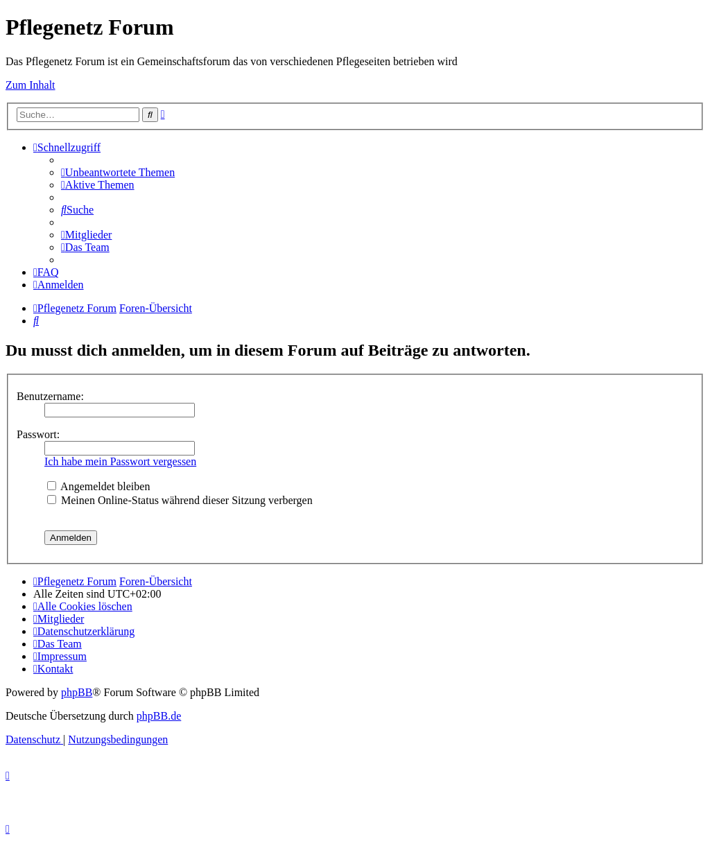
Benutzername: (50, 396)
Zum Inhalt (30, 85)
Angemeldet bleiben (98, 486)
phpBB (76, 692)
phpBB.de (159, 716)
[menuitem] (118, 172)
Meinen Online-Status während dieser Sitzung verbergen (180, 500)
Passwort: (38, 434)
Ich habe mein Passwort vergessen (120, 461)
